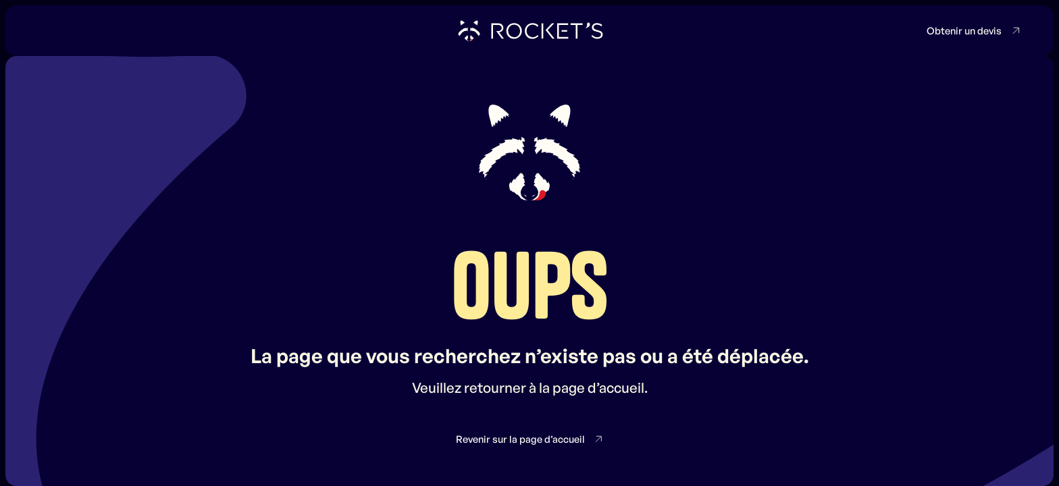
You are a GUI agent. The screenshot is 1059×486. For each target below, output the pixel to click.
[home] (529, 31)
